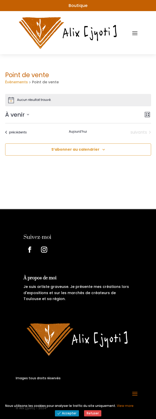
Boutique (78, 6)
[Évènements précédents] (16, 132)
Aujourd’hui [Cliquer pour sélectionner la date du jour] (78, 132)
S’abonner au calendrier (75, 149)
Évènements (16, 82)
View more (125, 406)
